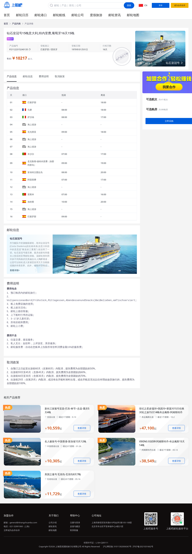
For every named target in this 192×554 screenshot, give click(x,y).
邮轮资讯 (114, 15)
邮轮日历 (22, 15)
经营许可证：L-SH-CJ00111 (96, 542)
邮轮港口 (40, 15)
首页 (7, 15)
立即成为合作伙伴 (12, 530)
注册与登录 (75, 522)
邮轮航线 (59, 15)
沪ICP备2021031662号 (143, 546)
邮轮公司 (77, 15)
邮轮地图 (133, 15)
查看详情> (15, 270)
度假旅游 (96, 15)
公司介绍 (53, 522)
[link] (6, 24)
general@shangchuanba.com (23, 522)
